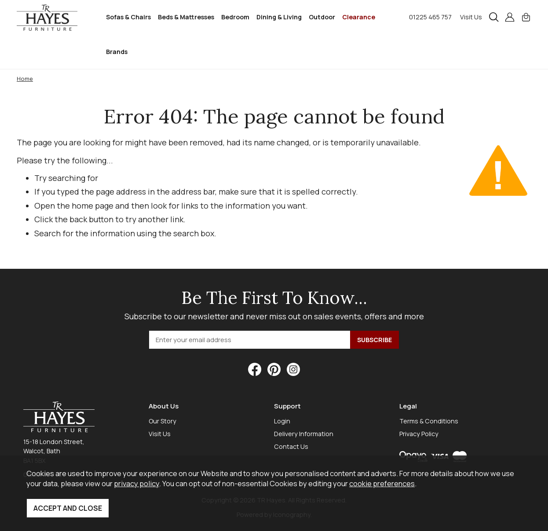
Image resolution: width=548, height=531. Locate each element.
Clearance (358, 17)
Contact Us (291, 446)
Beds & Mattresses (186, 17)
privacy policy (136, 483)
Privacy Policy (418, 434)
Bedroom (235, 17)
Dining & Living (279, 17)
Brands (117, 51)
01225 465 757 (430, 17)
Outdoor (322, 17)
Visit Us (471, 17)
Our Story (162, 421)
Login (282, 421)
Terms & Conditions (428, 421)
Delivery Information (303, 434)
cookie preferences (382, 483)
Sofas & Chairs (128, 17)
